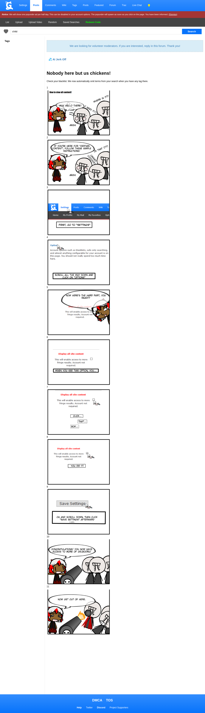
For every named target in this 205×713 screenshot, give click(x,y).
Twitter (89, 707)
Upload (18, 22)
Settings (23, 5)
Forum (112, 5)
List (7, 22)
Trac (124, 5)
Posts (36, 5)
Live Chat (137, 5)
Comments (50, 5)
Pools (85, 5)
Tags (74, 5)
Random (52, 22)
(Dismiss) (173, 14)
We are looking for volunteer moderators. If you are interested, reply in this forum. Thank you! (125, 45)
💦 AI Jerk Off (57, 59)
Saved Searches (71, 22)
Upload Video (35, 22)
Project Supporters (119, 707)
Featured (98, 5)
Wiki (64, 5)
